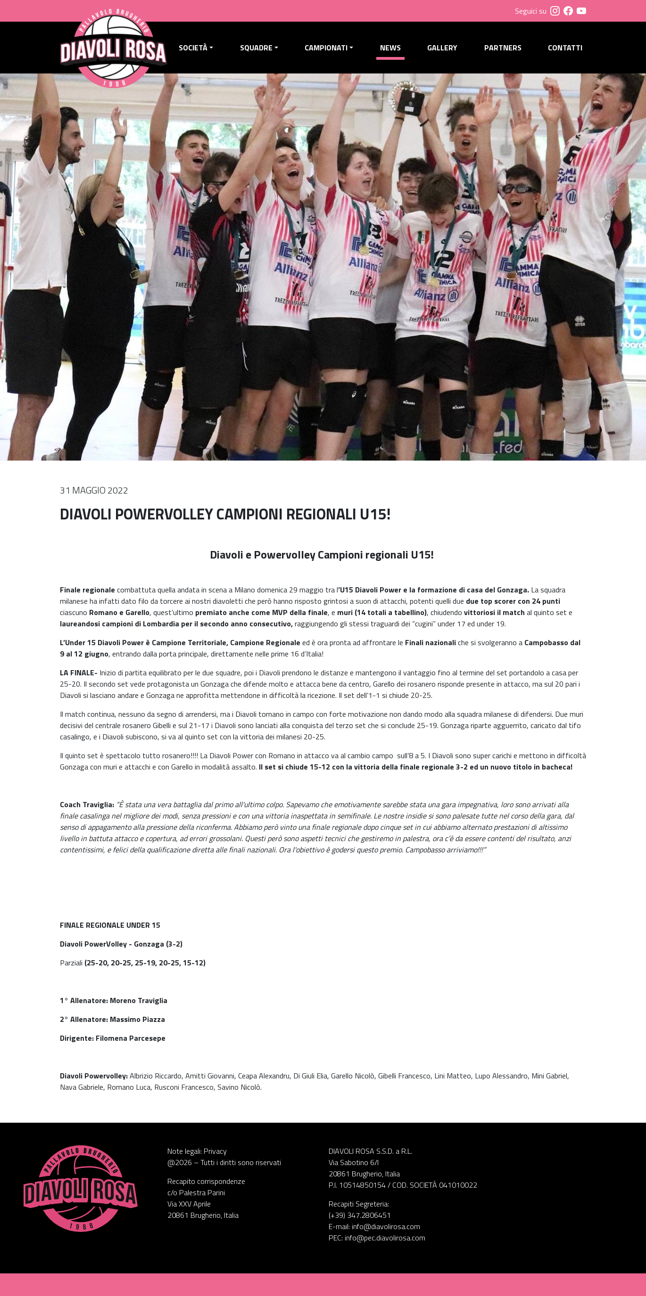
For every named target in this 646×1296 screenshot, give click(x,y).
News (390, 47)
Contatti (565, 47)
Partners (503, 47)
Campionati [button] (326, 47)
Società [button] (193, 47)
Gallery (442, 47)
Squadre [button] (256, 47)
